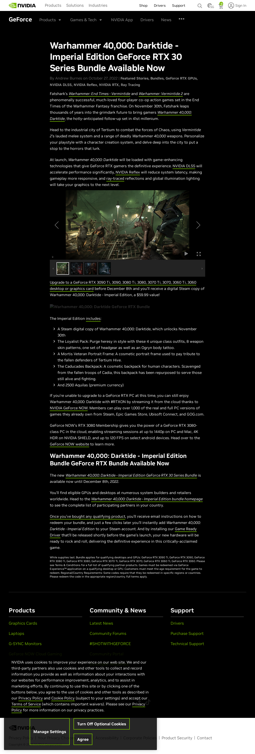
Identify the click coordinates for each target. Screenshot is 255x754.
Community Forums (108, 633)
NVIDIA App (122, 19)
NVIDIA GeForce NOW (69, 408)
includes (93, 318)
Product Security (177, 737)
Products (53, 5)
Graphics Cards (23, 623)
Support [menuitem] (178, 5)
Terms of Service (26, 704)
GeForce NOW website (69, 444)
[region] (80, 699)
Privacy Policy (30, 698)
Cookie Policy (63, 698)
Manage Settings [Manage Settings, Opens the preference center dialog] (49, 731)
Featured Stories (134, 78)
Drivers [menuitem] (160, 5)
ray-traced (115, 178)
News (166, 19)
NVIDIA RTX (109, 85)
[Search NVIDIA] (200, 4)
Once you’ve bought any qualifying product (87, 516)
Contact (204, 737)
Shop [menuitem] (143, 5)
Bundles (157, 78)
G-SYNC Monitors (25, 643)
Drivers (147, 19)
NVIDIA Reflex (85, 85)
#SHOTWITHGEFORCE (110, 643)
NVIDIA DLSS (61, 85)
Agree (83, 739)
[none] (200, 3)
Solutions (75, 5)
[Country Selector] (210, 6)
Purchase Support (187, 633)
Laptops (16, 633)
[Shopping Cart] (221, 6)
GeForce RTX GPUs (181, 78)
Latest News (101, 623)
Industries (98, 5)
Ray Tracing (130, 85)
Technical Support (187, 643)
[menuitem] (53, 5)
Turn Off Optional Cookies (101, 723)
